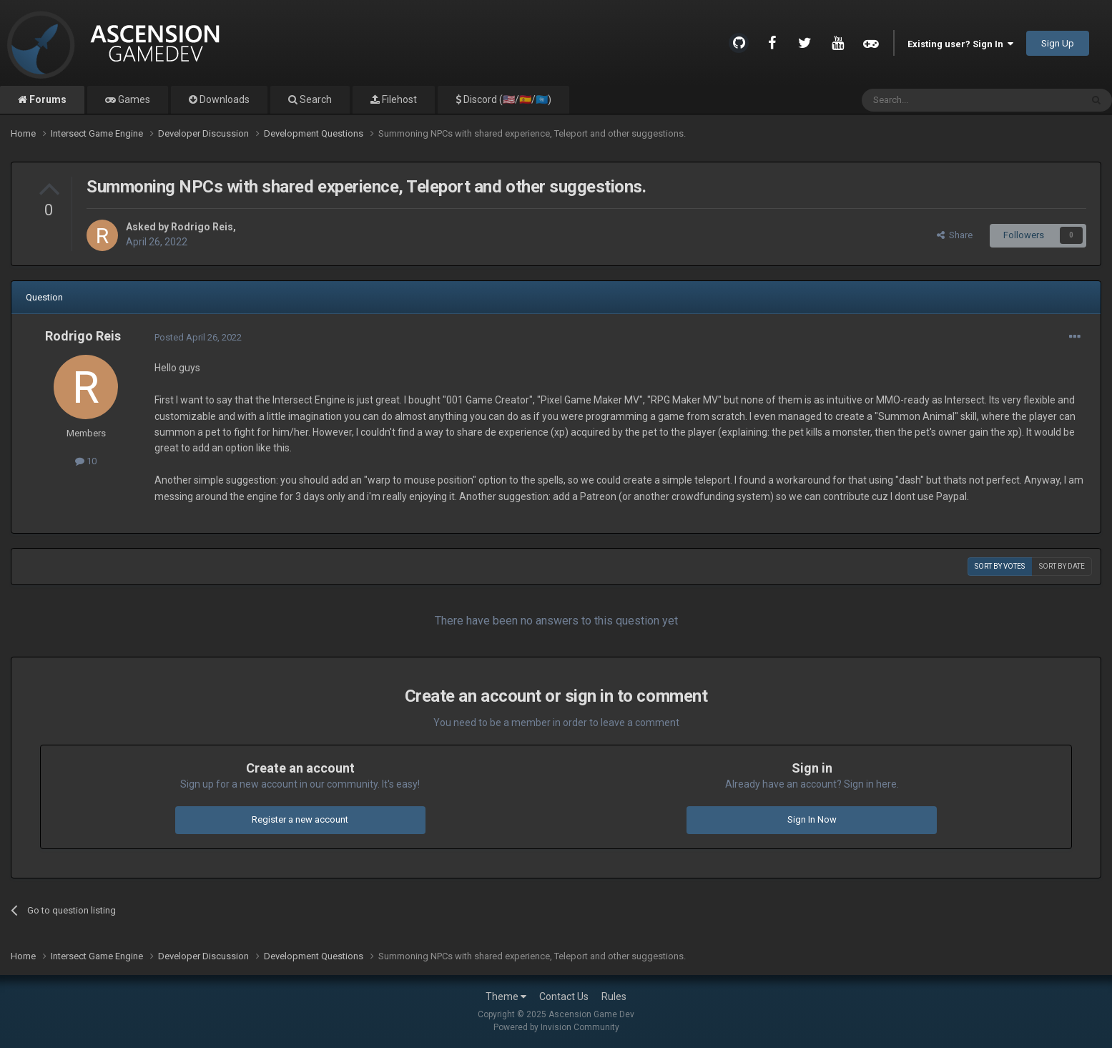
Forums (47, 99)
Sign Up (1057, 43)
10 (86, 461)
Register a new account (300, 819)
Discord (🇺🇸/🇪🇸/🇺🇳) (506, 99)
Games (133, 99)
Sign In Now (812, 819)
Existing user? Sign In (960, 44)
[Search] (937, 100)
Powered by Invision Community (556, 1027)
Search (314, 99)
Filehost (398, 99)
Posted (198, 337)
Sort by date (1062, 566)
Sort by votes (1000, 566)
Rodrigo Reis (202, 226)
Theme (506, 996)
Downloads (223, 99)
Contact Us (564, 996)
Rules (613, 996)
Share (955, 235)
